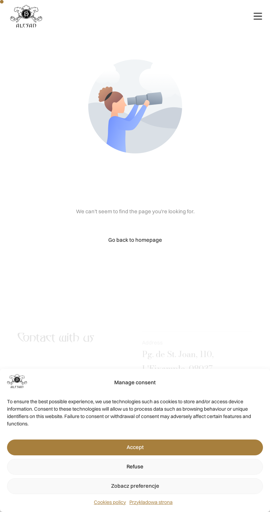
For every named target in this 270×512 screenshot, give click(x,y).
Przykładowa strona (151, 502)
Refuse (135, 466)
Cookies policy (110, 502)
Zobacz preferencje (135, 485)
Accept (135, 447)
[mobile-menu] (248, 16)
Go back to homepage (135, 239)
